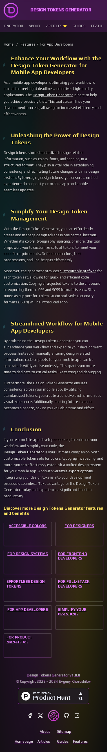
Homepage (24, 741)
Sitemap (64, 731)
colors (30, 241)
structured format (19, 165)
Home (9, 44)
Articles (54, 26)
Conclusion (26, 429)
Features (28, 44)
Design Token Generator (53, 95)
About (35, 26)
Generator (12, 26)
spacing (63, 241)
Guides (79, 26)
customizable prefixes (78, 271)
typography (46, 241)
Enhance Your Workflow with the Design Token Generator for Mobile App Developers (56, 65)
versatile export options (73, 471)
